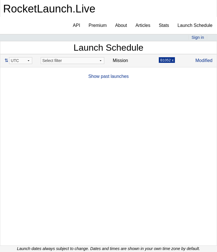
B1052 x (166, 60)
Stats (164, 25)
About (121, 25)
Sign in (198, 37)
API (76, 25)
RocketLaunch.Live (49, 9)
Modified (204, 60)
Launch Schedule (194, 25)
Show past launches (108, 76)
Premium (98, 25)
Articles (142, 25)
